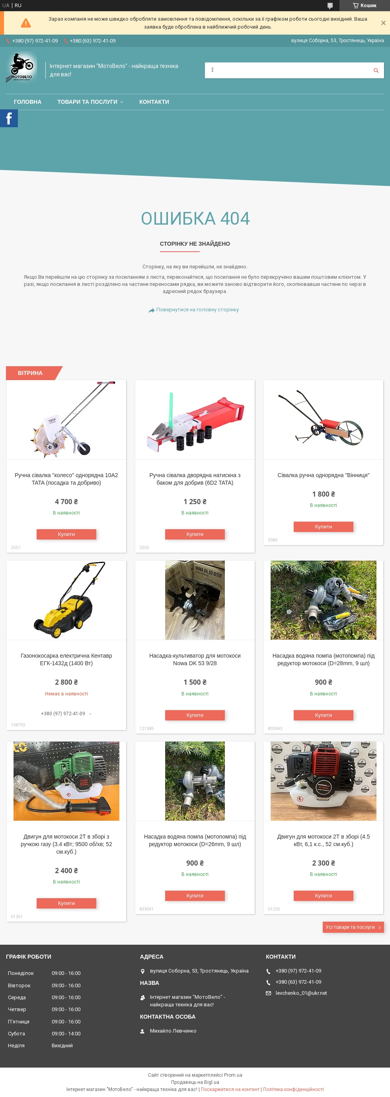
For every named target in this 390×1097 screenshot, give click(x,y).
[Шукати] (376, 70)
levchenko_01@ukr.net (301, 993)
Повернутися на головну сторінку (197, 310)
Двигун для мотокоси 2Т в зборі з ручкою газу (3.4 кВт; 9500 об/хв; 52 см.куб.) (66, 844)
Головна (27, 102)
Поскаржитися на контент (230, 1089)
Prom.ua (233, 1075)
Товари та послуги (87, 102)
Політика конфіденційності (293, 1089)
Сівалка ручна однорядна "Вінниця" (324, 475)
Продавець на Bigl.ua (195, 1082)
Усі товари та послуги (350, 927)
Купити (66, 534)
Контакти (154, 102)
